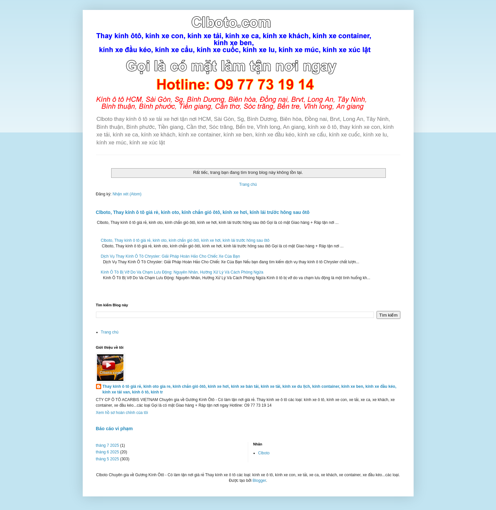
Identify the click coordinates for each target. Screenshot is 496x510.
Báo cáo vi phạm (114, 428)
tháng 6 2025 (107, 452)
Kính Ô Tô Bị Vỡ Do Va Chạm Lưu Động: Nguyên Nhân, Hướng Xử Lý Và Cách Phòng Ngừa (182, 272)
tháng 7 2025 (107, 445)
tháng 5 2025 (107, 459)
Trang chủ (248, 184)
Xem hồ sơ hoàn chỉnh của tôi (122, 412)
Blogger (259, 480)
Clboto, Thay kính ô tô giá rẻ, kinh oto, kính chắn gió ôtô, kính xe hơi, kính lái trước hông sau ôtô (203, 212)
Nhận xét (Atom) (127, 194)
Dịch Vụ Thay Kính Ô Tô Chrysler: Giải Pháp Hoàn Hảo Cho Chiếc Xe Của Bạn (170, 256)
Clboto (264, 453)
